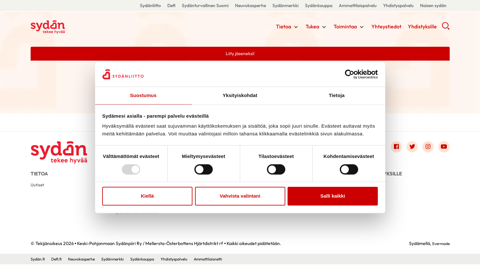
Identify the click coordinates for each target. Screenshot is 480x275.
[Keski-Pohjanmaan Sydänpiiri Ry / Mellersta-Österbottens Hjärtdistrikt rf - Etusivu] (63, 150)
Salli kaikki (332, 196)
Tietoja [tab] (337, 95)
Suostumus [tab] (143, 95)
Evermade (439, 254)
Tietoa (283, 27)
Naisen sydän (433, 5)
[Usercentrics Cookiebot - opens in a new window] (349, 74)
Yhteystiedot (386, 27)
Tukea (312, 27)
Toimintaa (345, 27)
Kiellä (147, 196)
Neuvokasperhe (250, 5)
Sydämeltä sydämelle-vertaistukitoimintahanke (225, 215)
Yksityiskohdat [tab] (240, 95)
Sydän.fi (39, 269)
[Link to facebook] (391, 148)
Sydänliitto (150, 5)
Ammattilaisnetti (230, 269)
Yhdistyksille (422, 27)
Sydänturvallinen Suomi (205, 5)
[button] (446, 29)
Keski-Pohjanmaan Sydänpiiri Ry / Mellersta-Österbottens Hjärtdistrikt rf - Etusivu (82, 27)
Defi (171, 5)
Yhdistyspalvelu (398, 5)
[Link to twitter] (408, 148)
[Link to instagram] (425, 148)
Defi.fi (59, 269)
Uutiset (38, 191)
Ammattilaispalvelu (358, 5)
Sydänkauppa (318, 5)
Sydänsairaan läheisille (138, 222)
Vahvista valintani (240, 196)
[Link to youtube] (443, 148)
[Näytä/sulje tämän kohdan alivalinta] (296, 28)
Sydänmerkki (285, 5)
